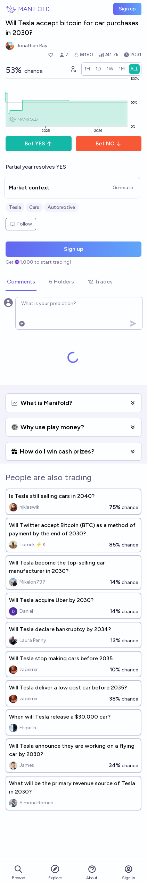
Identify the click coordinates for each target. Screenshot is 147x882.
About (91, 872)
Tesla (15, 207)
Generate (123, 187)
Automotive (61, 207)
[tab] (21, 282)
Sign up (127, 9)
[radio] (87, 69)
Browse (18, 872)
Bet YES (38, 143)
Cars (34, 207)
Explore (55, 872)
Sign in (128, 872)
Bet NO (109, 143)
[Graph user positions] (73, 69)
